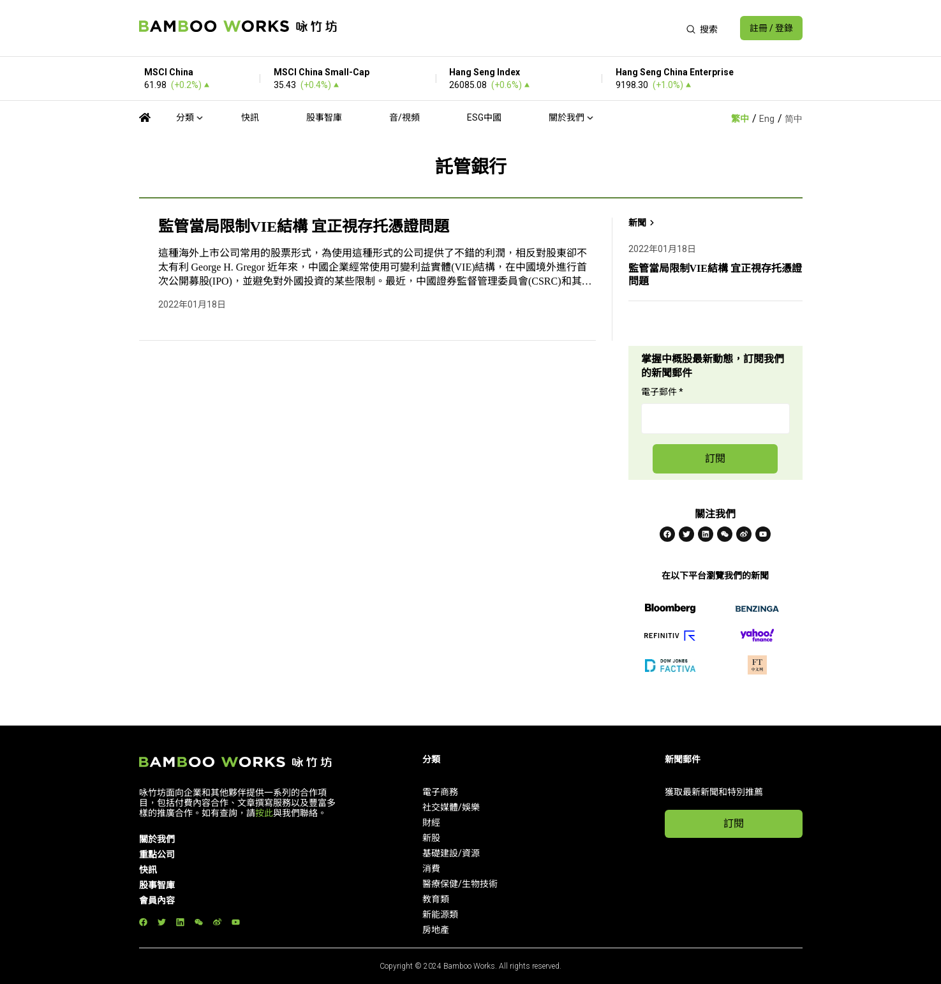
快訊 (250, 117)
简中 (794, 119)
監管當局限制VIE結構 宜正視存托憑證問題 (304, 226)
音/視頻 (404, 117)
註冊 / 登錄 (771, 28)
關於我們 (566, 117)
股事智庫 (324, 117)
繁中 (740, 119)
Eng (766, 119)
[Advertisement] (511, 28)
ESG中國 (484, 117)
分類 (185, 117)
